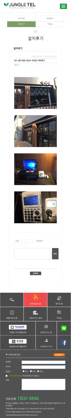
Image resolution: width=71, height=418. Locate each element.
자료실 (49, 24)
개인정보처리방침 (16, 376)
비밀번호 (39, 241)
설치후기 (21, 24)
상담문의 (49, 18)
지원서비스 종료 (35, 318)
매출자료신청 (11, 318)
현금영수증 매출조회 (17, 347)
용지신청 (59, 304)
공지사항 (21, 18)
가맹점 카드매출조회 (17, 332)
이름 (17, 241)
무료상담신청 (35, 304)
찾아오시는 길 (46, 332)
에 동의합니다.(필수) (24, 376)
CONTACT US (46, 347)
